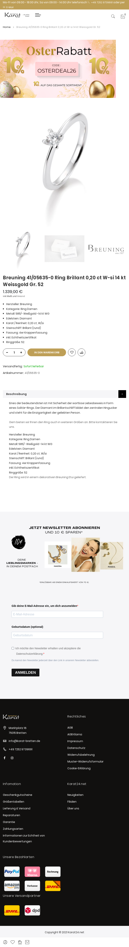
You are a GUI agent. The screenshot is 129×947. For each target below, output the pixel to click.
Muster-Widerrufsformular (85, 761)
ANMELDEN (25, 672)
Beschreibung (16, 394)
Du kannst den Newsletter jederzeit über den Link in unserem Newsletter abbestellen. (55, 660)
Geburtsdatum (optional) (27, 626)
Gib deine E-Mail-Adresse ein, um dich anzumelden (44, 605)
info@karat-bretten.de (24, 741)
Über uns (73, 808)
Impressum (75, 741)
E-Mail (8, 7)
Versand (21, 296)
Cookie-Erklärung (79, 768)
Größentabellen (13, 802)
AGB (70, 728)
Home (7, 27)
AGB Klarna (74, 734)
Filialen (71, 802)
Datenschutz (76, 748)
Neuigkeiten (75, 795)
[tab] (64, 394)
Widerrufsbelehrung (81, 755)
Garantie (9, 822)
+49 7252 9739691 (100, 2)
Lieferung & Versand (16, 808)
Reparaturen (11, 815)
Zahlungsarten (13, 829)
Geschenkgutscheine (17, 795)
